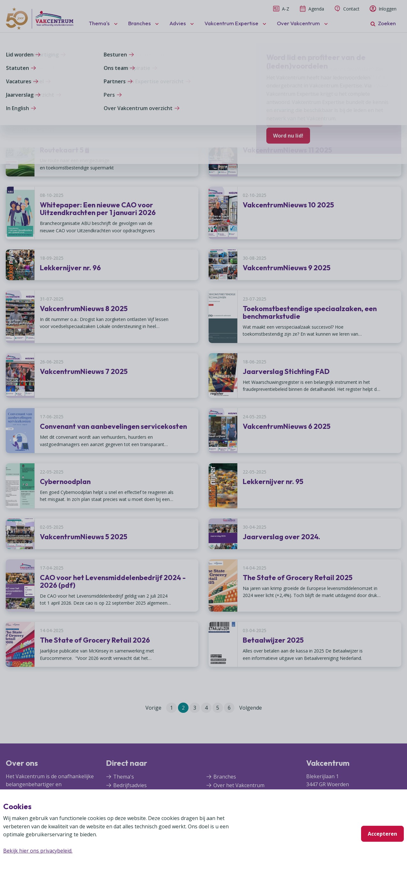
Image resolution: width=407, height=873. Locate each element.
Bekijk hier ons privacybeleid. (37, 850)
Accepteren (382, 833)
